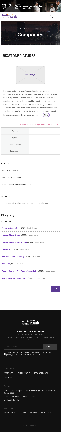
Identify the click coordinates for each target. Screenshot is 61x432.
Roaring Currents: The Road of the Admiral (20, 271)
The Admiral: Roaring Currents (15, 278)
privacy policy (11, 355)
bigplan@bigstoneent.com (20, 184)
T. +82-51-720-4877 (11, 397)
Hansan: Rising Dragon (11, 235)
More (46, 115)
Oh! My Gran (7, 249)
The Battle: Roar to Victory (13, 257)
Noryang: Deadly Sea (11, 228)
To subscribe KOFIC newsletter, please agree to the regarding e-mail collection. (28, 354)
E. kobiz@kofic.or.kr (11, 400)
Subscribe (50, 347)
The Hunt (6, 264)
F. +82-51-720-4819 (27, 397)
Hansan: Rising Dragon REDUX (14, 242)
